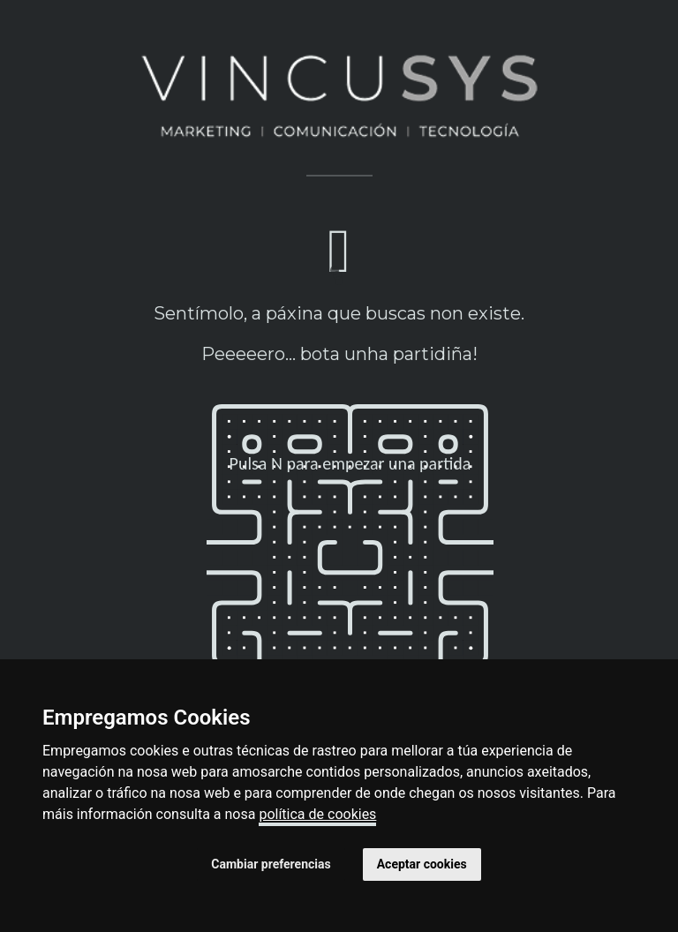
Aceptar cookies (422, 864)
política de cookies (317, 814)
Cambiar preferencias (270, 864)
